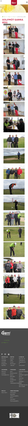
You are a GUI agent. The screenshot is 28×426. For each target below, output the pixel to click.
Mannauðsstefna (14, 401)
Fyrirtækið (13, 369)
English (3, 390)
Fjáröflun (3, 365)
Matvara (3, 358)
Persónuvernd (13, 373)
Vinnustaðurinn (14, 390)
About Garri (4, 392)
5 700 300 (6, 340)
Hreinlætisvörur (5, 374)
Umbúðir (3, 362)
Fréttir (9, 16)
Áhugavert (4, 363)
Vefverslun (4, 357)
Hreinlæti (3, 360)
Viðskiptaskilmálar (14, 383)
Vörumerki (4, 369)
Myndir (13, 16)
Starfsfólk (12, 394)
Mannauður (13, 392)
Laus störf (12, 399)
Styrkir (11, 374)
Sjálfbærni (22, 369)
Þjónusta (21, 357)
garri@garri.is (4, 342)
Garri (4, 16)
